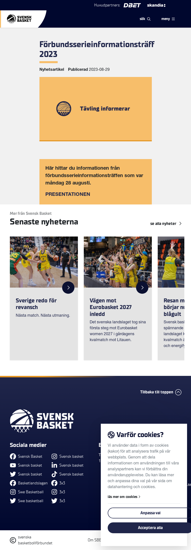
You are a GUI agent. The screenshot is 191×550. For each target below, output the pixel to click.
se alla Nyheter (165, 223)
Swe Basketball (27, 492)
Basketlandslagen (29, 483)
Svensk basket (26, 465)
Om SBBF (96, 540)
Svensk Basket (26, 456)
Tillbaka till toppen (160, 392)
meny (168, 19)
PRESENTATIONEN (67, 194)
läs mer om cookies (124, 497)
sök (145, 19)
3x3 (58, 483)
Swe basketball (26, 501)
